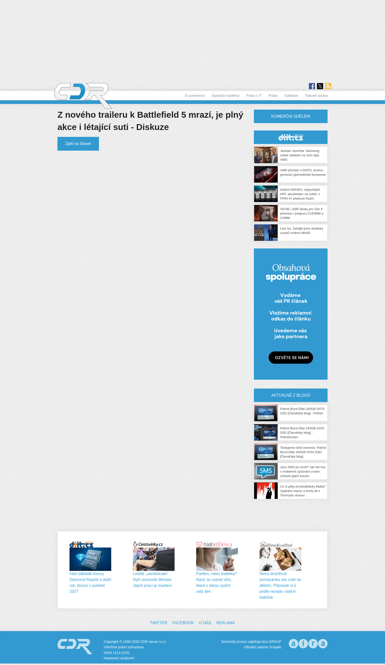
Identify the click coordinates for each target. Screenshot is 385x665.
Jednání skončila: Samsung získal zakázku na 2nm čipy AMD (299, 155)
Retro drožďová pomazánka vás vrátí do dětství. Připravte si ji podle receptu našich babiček (280, 585)
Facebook (183, 623)
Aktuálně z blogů (290, 395)
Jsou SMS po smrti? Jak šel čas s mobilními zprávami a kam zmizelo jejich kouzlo (302, 471)
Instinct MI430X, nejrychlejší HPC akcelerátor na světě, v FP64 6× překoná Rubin (300, 194)
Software (291, 96)
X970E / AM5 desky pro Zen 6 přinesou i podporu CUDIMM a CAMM (301, 213)
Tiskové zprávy (316, 96)
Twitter (158, 623)
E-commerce (195, 96)
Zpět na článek (78, 144)
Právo (273, 96)
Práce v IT (254, 96)
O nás (205, 623)
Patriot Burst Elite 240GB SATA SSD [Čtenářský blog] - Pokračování (302, 432)
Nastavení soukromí (119, 658)
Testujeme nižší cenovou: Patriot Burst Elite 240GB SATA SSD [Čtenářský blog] (303, 452)
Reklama (225, 623)
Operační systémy (225, 96)
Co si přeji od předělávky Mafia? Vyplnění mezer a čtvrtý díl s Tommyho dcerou (303, 491)
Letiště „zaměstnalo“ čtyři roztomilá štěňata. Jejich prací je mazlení (152, 580)
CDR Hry (291, 137)
